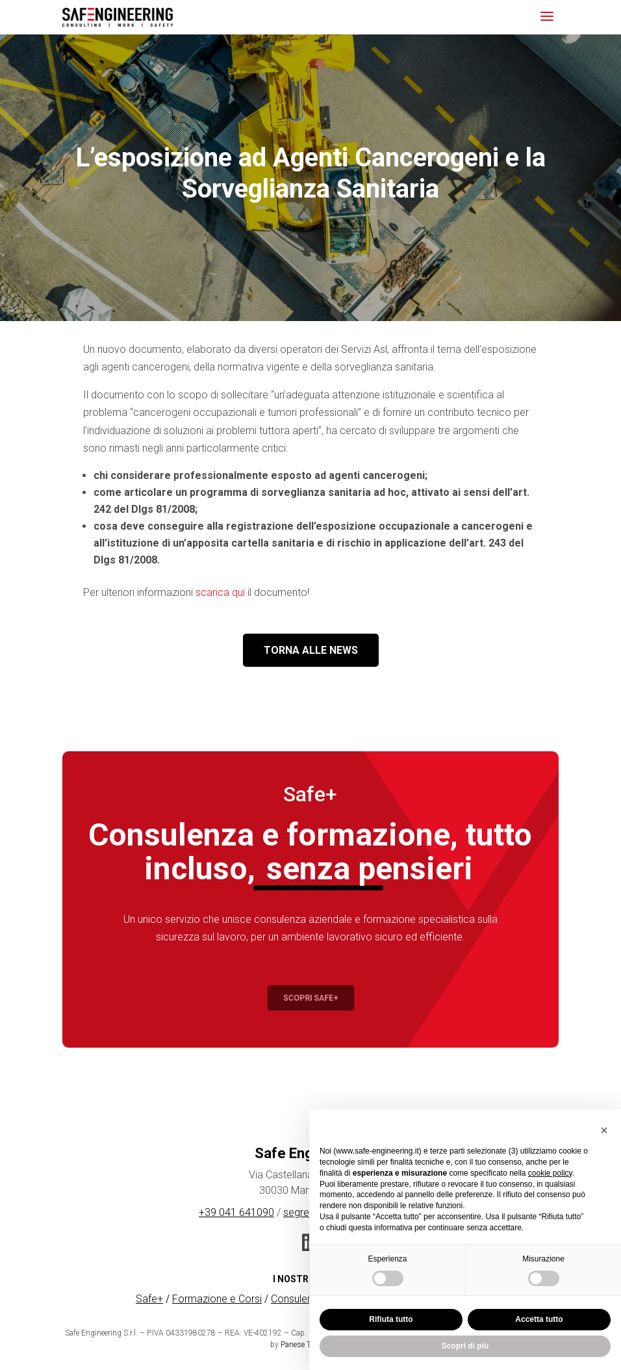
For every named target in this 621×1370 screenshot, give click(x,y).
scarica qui (220, 592)
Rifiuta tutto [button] (390, 1319)
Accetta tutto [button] (539, 1319)
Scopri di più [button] (465, 1346)
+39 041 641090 (236, 1212)
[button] (604, 1130)
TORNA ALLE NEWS (311, 650)
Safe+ (149, 1299)
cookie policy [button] (550, 1173)
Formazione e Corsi (217, 1299)
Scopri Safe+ (310, 998)
